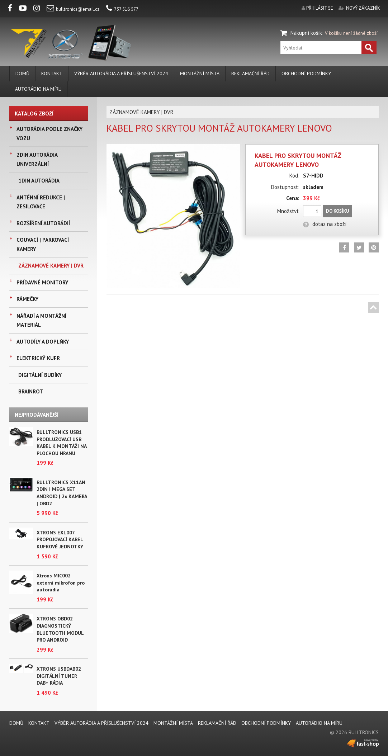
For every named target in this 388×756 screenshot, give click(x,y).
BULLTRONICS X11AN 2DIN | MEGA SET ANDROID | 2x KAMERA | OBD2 (62, 493)
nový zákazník (363, 8)
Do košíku (337, 211)
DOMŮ (22, 73)
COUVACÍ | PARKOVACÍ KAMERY (42, 244)
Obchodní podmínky (306, 73)
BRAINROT (30, 391)
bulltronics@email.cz (73, 9)
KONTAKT (51, 73)
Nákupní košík (306, 32)
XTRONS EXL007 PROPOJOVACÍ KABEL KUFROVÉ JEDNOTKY (60, 539)
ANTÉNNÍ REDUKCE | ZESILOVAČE (40, 202)
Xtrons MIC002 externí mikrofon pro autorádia (61, 582)
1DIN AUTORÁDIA (39, 180)
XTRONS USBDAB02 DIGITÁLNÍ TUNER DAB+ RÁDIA (59, 676)
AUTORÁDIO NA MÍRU (38, 89)
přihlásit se (319, 8)
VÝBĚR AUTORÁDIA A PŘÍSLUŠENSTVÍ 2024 (121, 73)
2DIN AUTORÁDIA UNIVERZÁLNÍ (36, 159)
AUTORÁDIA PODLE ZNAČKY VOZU (49, 134)
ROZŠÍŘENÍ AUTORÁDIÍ (43, 223)
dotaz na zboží (324, 224)
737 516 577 (122, 9)
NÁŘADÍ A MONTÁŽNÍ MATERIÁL (41, 320)
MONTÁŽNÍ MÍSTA (199, 73)
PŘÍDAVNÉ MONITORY (42, 282)
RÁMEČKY (27, 299)
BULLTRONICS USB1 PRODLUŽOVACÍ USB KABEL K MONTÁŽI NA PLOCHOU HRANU (61, 443)
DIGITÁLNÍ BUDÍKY (40, 375)
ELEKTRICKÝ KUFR (38, 358)
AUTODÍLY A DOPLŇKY (42, 341)
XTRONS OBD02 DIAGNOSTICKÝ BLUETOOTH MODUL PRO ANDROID (60, 629)
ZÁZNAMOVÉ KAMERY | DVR (51, 265)
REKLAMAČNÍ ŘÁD (250, 73)
